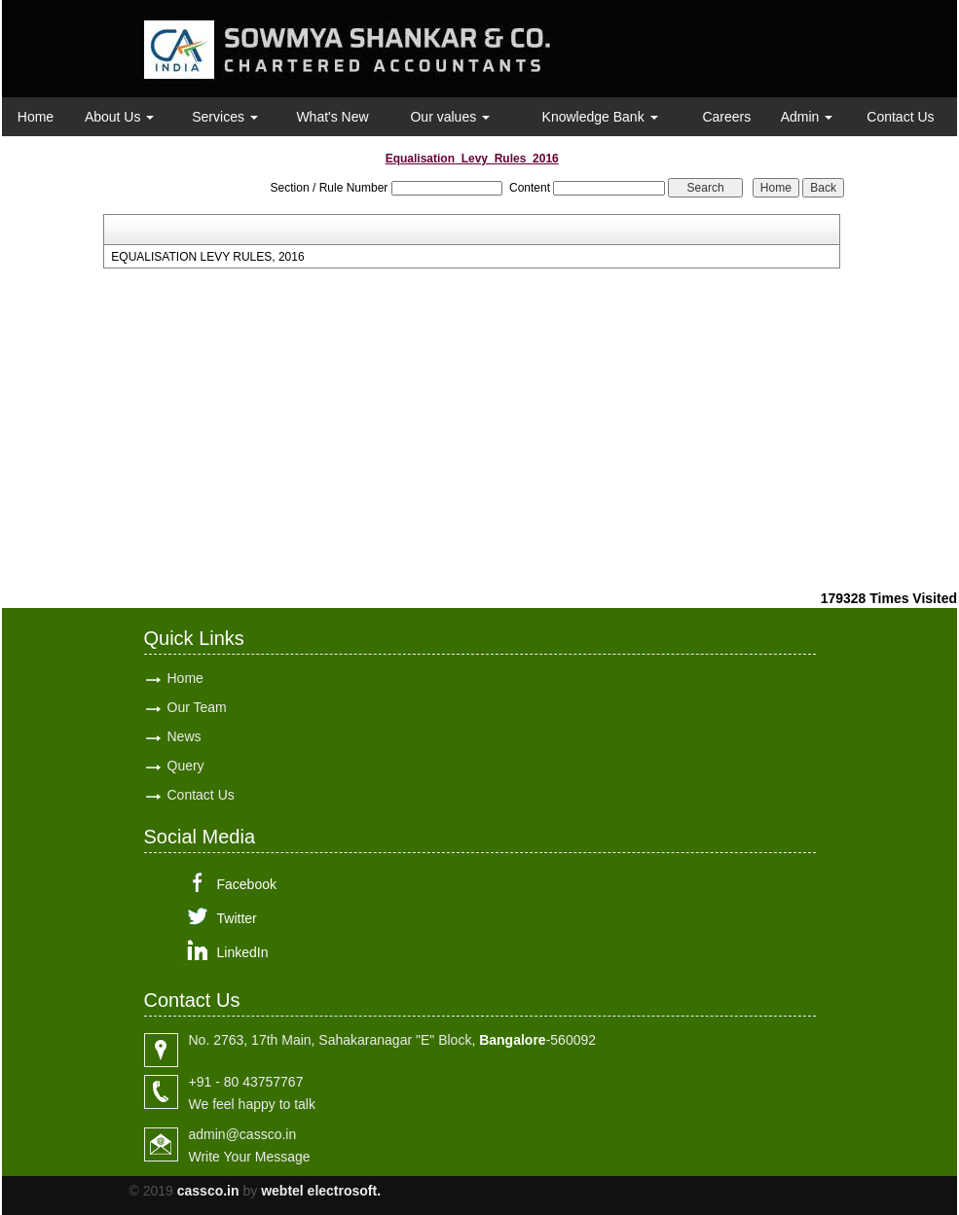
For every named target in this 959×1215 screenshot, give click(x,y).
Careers (726, 117)
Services (225, 117)
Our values (450, 117)
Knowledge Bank (600, 117)
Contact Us (900, 117)
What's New (332, 117)
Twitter (237, 918)
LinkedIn (243, 952)
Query (185, 765)
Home (36, 117)
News (184, 736)
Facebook (247, 884)
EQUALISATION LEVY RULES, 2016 (207, 257)
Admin (807, 117)
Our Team (197, 707)
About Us (119, 117)
